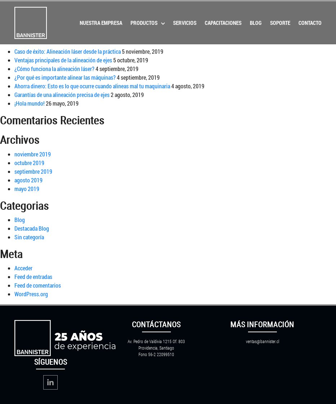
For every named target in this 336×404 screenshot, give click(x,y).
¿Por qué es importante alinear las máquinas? (65, 77)
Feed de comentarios (37, 285)
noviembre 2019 (32, 154)
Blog (256, 22)
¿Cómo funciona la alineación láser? (54, 68)
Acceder (23, 268)
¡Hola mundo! (29, 103)
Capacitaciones (223, 22)
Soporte (280, 22)
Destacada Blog (31, 228)
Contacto (310, 22)
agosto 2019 (28, 180)
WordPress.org (31, 294)
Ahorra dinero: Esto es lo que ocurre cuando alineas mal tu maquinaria (92, 86)
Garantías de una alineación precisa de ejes (62, 94)
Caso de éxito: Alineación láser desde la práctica (67, 51)
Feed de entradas (33, 276)
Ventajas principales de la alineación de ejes (63, 60)
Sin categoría (29, 237)
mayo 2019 (26, 188)
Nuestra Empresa (101, 22)
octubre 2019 (29, 163)
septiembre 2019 (33, 171)
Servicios (184, 22)
